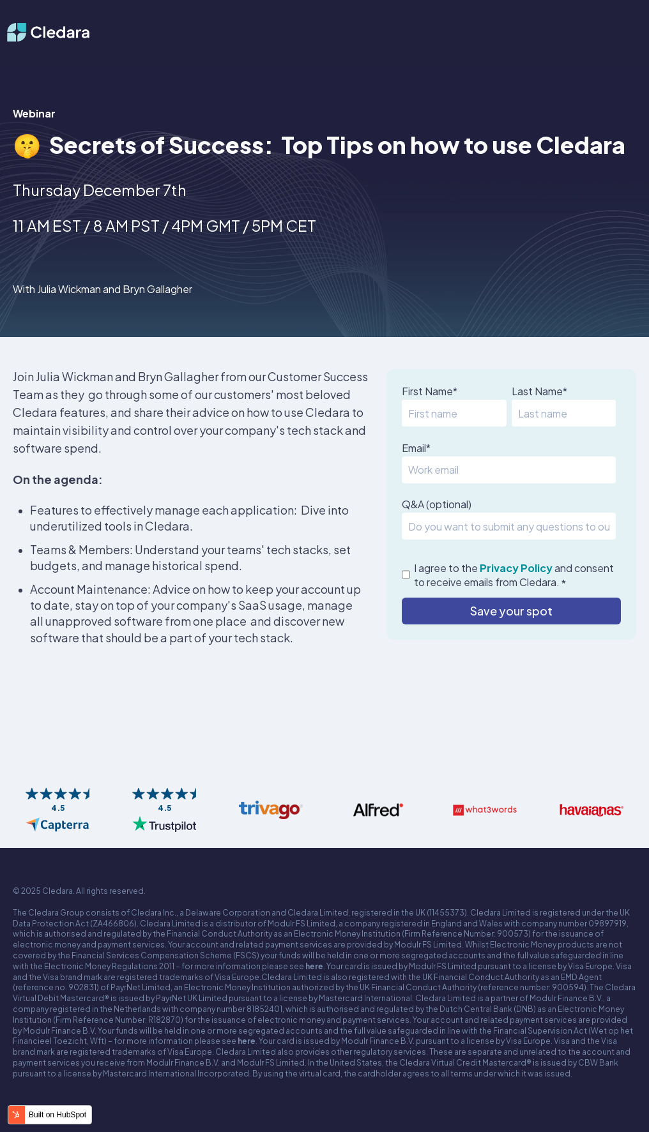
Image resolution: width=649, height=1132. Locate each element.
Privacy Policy (516, 568)
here (314, 966)
